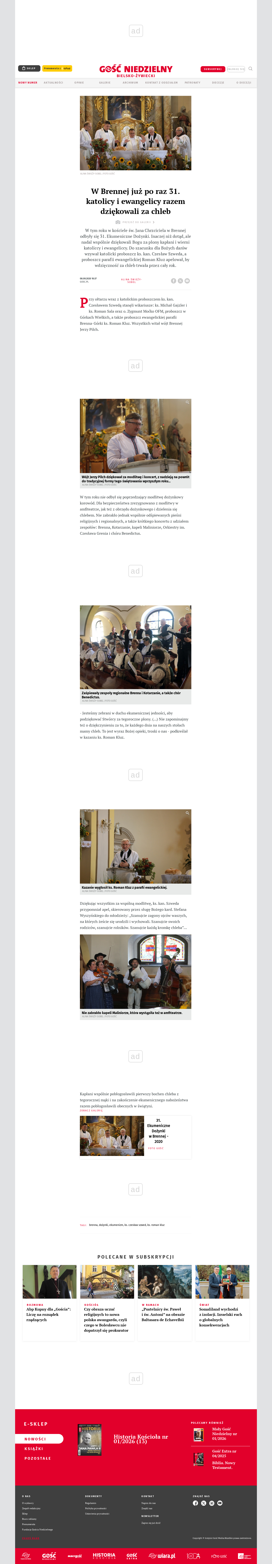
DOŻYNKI (103, 1225)
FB (174, 280)
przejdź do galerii (135, 222)
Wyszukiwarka (250, 68)
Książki (33, 1448)
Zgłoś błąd (30, 1538)
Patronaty (193, 82)
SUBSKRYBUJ (213, 69)
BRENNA (93, 1225)
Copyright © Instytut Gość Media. (209, 1538)
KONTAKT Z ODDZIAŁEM (161, 82)
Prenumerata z (57, 68)
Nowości (33, 1439)
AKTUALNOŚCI (53, 82)
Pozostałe (33, 1458)
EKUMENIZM (116, 1225)
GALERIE (105, 82)
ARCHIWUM (130, 82)
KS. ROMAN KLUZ (156, 1225)
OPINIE (79, 82)
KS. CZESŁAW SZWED (135, 1225)
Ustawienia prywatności (97, 1513)
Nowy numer (27, 82)
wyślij (188, 280)
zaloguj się (236, 69)
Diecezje (218, 82)
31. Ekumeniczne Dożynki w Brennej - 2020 (158, 1131)
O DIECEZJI (243, 82)
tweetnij (181, 280)
